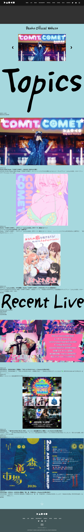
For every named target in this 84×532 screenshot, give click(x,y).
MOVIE (53, 2)
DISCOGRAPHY (42, 2)
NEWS (27, 2)
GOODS (58, 2)
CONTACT (68, 2)
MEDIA (35, 2)
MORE (2, 292)
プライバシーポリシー (42, 527)
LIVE (31, 2)
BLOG (63, 2)
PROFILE (48, 2)
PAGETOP (42, 504)
